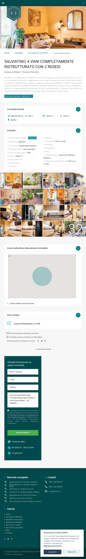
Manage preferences (53, 546)
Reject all (71, 552)
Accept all (52, 552)
